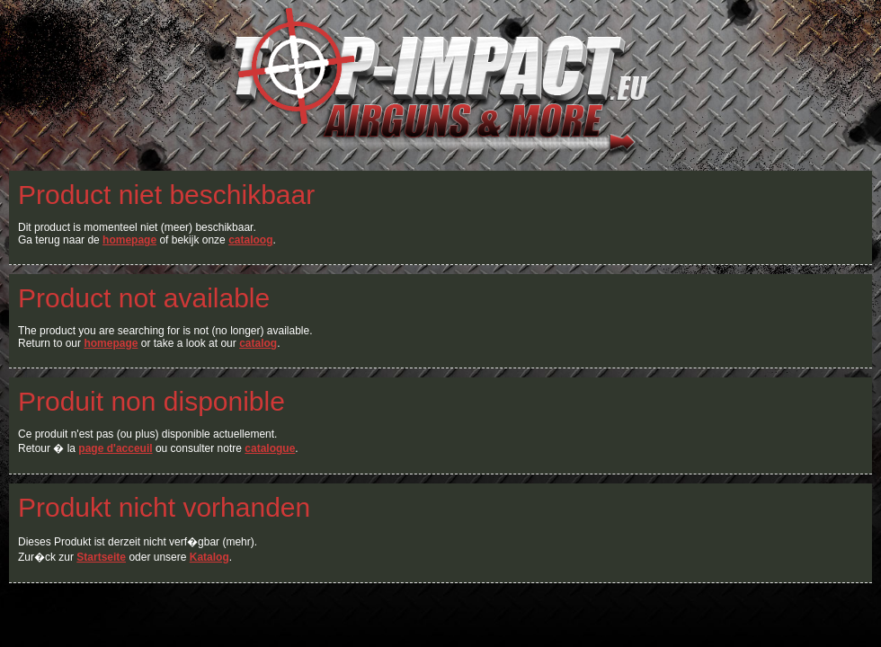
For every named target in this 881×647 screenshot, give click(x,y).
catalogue (270, 448)
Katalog (209, 557)
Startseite (101, 557)
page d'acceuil (115, 448)
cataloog (250, 240)
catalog (258, 343)
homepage (129, 240)
